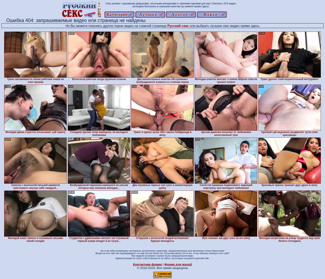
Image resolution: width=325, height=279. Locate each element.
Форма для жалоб (178, 264)
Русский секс (178, 26)
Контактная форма (147, 264)
